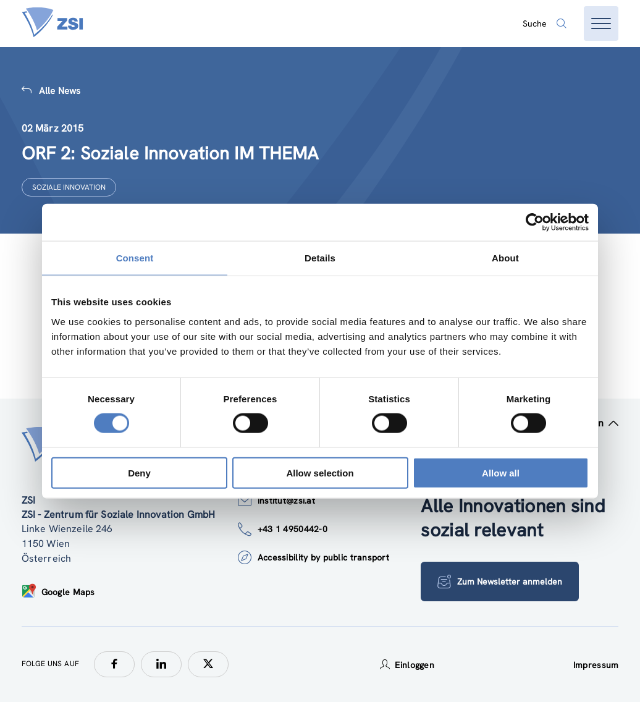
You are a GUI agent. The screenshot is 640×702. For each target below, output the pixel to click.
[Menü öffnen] (601, 23)
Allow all (501, 472)
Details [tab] (320, 258)
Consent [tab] (135, 258)
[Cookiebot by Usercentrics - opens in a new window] (535, 222)
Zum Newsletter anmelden (499, 581)
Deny (139, 472)
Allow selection (319, 472)
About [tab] (505, 258)
